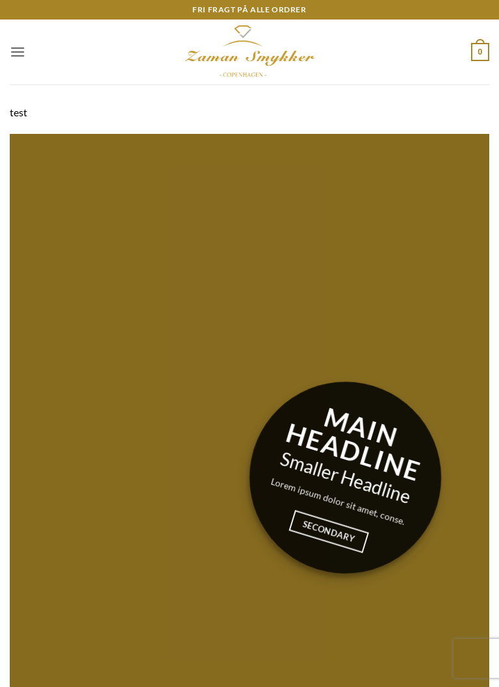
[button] (17, 52)
